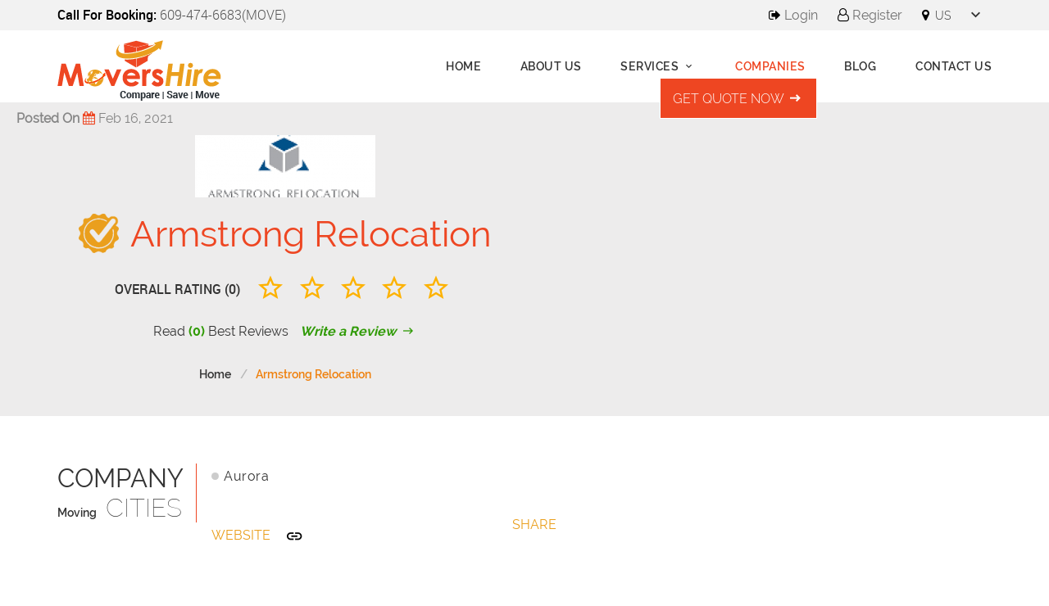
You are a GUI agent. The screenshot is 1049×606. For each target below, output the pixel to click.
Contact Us (953, 66)
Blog (860, 66)
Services (658, 66)
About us (551, 66)
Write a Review (358, 331)
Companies (770, 66)
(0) (196, 331)
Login (793, 15)
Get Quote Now (738, 98)
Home (463, 66)
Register (870, 15)
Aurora (246, 476)
